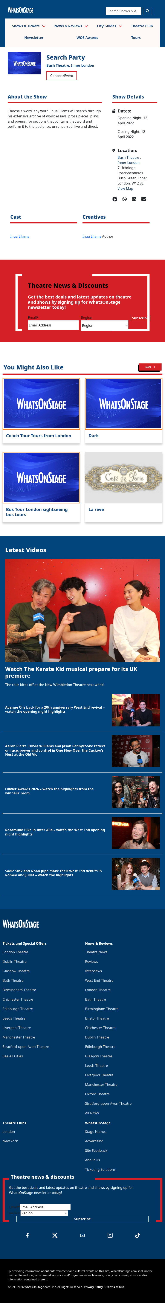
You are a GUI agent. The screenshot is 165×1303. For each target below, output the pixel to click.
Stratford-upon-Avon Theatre (26, 1046)
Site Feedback (96, 1150)
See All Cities (13, 1056)
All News (92, 1113)
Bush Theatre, (58, 65)
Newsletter (33, 37)
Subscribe (140, 318)
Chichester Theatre (18, 999)
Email (33, 317)
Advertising (94, 1141)
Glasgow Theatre (16, 971)
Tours (136, 37)
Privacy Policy (93, 1287)
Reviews (91, 961)
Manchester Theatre (19, 1037)
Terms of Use (115, 1287)
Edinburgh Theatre (18, 1008)
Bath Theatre (13, 980)
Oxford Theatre (97, 1094)
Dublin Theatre (15, 961)
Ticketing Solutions (100, 1169)
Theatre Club (142, 26)
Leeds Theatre (14, 1018)
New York (10, 1141)
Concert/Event (61, 75)
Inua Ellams (19, 236)
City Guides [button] (109, 26)
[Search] (123, 11)
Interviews (93, 971)
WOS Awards (87, 37)
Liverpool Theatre (17, 1027)
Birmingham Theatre (19, 990)
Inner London (82, 65)
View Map (125, 188)
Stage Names (95, 1131)
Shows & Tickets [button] (29, 26)
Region (86, 317)
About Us (92, 1160)
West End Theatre (99, 980)
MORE (150, 367)
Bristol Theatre (97, 1018)
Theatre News (96, 952)
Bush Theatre (129, 157)
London (9, 1131)
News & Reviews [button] (71, 26)
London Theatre (15, 952)
